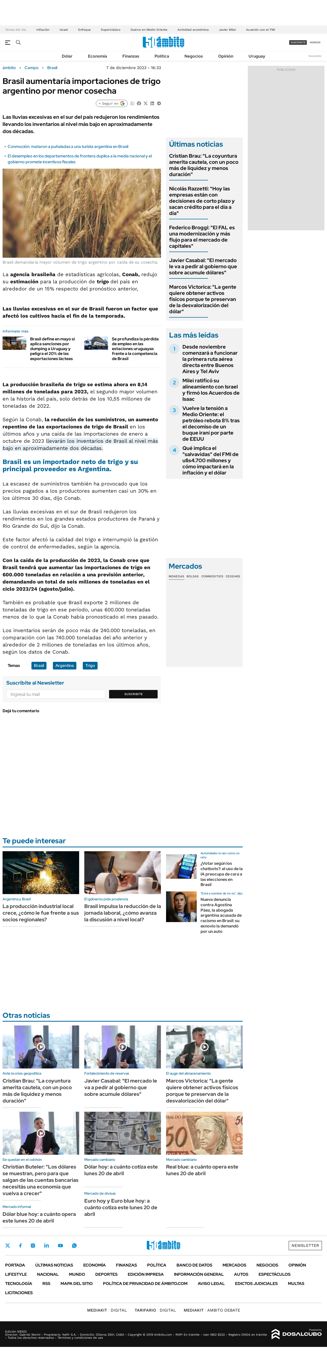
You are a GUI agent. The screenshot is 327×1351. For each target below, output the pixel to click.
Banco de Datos (194, 1265)
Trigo (90, 665)
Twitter (7, 1246)
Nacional (48, 1274)
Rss (46, 1283)
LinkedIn (46, 1245)
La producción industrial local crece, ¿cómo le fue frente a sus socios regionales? (41, 913)
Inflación (42, 29)
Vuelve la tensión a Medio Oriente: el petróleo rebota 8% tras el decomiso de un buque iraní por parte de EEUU (211, 423)
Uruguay (257, 56)
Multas (296, 1283)
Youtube (60, 1246)
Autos (241, 1274)
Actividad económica (193, 29)
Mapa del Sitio (77, 1283)
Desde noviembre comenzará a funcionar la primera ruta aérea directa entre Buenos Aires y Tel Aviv (210, 359)
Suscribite (133, 694)
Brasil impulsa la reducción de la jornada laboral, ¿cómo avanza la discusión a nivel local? (122, 913)
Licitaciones (19, 1292)
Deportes (106, 1274)
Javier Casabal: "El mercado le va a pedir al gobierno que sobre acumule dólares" (203, 266)
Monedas (176, 576)
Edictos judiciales (256, 1283)
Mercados (234, 1265)
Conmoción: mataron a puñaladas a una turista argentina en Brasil (68, 146)
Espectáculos (274, 1274)
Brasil (52, 68)
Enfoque (84, 29)
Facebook (20, 1245)
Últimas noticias (54, 1265)
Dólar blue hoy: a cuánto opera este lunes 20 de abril (39, 1217)
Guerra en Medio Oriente (149, 29)
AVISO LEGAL (211, 1283)
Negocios (193, 56)
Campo (32, 68)
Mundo (77, 1274)
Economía (97, 56)
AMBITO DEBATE (212, 1310)
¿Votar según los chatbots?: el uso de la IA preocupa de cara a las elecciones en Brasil (222, 874)
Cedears (233, 576)
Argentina (64, 665)
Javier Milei (227, 29)
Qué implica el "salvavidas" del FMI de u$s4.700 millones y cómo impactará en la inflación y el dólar (210, 460)
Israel (64, 29)
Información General (199, 1274)
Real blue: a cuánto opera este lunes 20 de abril (202, 1170)
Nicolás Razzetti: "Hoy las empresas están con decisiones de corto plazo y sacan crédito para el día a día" (202, 201)
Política (162, 56)
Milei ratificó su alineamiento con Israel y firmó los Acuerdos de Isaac (211, 389)
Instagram (33, 1245)
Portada (15, 1265)
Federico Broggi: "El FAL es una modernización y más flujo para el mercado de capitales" (202, 236)
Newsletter (315, 56)
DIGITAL (107, 1310)
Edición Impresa (146, 1274)
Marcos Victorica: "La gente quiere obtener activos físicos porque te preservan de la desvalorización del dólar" (202, 299)
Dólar (67, 56)
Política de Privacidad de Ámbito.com (145, 1283)
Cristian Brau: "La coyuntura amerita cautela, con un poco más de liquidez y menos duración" (203, 165)
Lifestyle (16, 1274)
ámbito (9, 68)
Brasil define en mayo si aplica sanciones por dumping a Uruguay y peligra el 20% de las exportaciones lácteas (52, 348)
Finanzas (130, 56)
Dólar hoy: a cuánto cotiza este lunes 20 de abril (121, 1170)
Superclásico (110, 29)
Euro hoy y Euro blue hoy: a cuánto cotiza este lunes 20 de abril (120, 1207)
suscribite (298, 42)
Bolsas (192, 576)
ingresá (315, 42)
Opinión (225, 56)
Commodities (212, 576)
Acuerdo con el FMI (260, 29)
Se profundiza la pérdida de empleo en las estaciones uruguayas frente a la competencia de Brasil (135, 348)
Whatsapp (74, 1245)
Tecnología (18, 1283)
